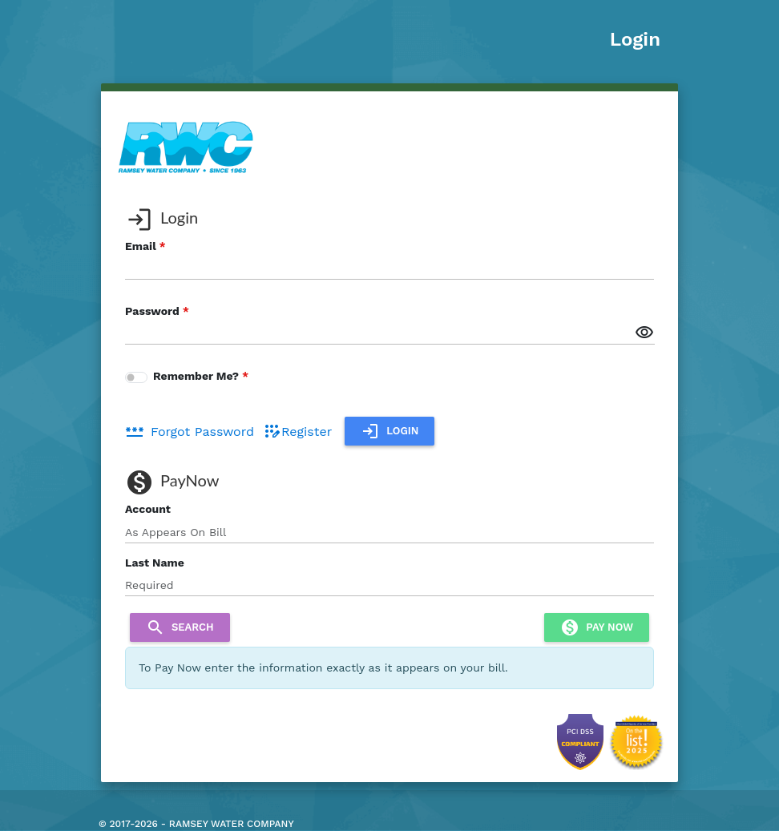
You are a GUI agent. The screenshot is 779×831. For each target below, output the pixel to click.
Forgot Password (189, 431)
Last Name (154, 562)
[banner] (186, 146)
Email (140, 246)
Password (152, 311)
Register (297, 431)
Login (635, 39)
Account (148, 508)
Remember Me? (196, 375)
